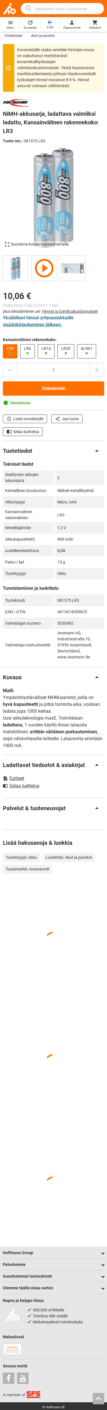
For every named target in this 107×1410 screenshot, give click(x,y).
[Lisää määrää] (97, 370)
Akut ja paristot (43, 36)
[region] (53, 267)
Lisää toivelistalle (25, 418)
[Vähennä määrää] (10, 370)
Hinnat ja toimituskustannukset (70, 311)
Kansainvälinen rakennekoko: (29, 339)
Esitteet (13, 778)
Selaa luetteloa (23, 431)
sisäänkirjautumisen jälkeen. (32, 324)
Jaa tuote (67, 418)
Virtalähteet (13, 36)
